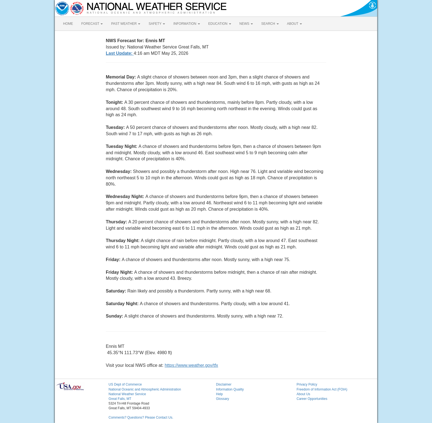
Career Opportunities (312, 399)
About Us (303, 394)
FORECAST (92, 24)
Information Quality (230, 389)
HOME (68, 24)
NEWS (246, 24)
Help (219, 394)
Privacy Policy (307, 384)
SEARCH (270, 24)
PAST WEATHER (125, 24)
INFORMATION (186, 24)
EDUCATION (219, 24)
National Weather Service (127, 394)
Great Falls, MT (120, 399)
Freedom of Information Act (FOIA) (322, 389)
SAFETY (156, 24)
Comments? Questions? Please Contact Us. (141, 417)
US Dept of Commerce (125, 384)
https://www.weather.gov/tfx (191, 365)
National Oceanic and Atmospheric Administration (145, 389)
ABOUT (294, 24)
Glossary (222, 399)
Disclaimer (223, 384)
